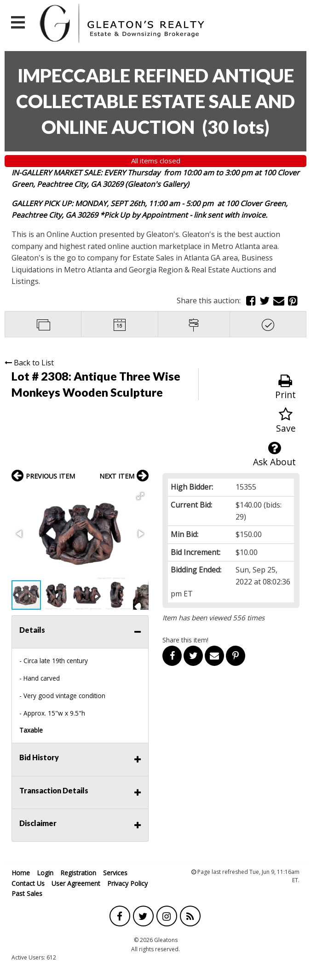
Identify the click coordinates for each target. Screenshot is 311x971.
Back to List (29, 363)
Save (286, 420)
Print (285, 387)
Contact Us (28, 883)
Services (115, 872)
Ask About (274, 454)
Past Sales (27, 893)
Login (45, 872)
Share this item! (185, 640)
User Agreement (76, 883)
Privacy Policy (127, 883)
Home (21, 872)
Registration (78, 872)
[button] (140, 496)
